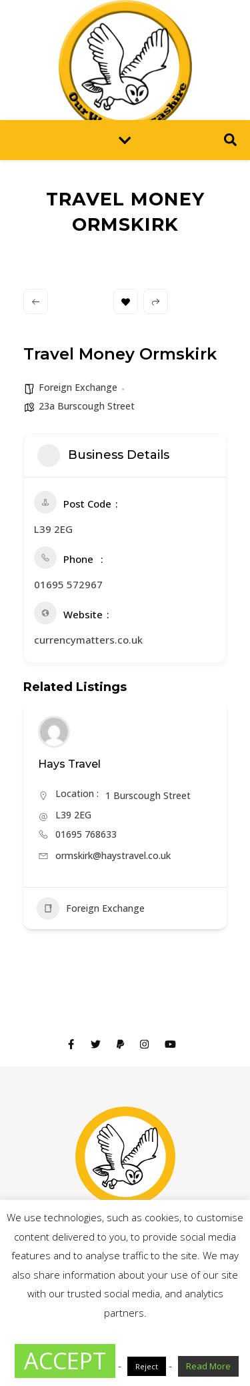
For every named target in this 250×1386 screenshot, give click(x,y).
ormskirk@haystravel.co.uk (113, 855)
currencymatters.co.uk (88, 639)
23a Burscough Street (87, 406)
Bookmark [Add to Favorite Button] (126, 302)
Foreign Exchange (78, 387)
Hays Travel (69, 764)
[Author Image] (54, 732)
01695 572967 (68, 584)
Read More (208, 1366)
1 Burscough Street (148, 795)
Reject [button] (146, 1366)
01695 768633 (86, 834)
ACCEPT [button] (65, 1360)
